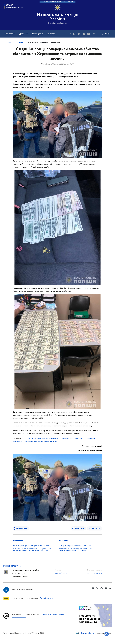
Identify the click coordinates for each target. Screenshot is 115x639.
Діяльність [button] (23, 34)
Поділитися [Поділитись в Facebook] (79, 528)
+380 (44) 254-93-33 (63, 573)
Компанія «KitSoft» (88, 633)
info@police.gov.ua (94, 573)
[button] (12, 566)
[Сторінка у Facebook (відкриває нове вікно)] (74, 34)
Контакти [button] (51, 34)
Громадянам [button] (37, 34)
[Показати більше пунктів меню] (71, 34)
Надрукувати (22, 528)
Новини (20, 42)
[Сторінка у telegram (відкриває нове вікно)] (93, 34)
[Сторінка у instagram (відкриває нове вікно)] (84, 34)
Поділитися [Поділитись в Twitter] (96, 528)
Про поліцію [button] (10, 34)
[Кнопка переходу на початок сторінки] (106, 634)
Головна (10, 42)
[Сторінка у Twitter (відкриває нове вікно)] (79, 34)
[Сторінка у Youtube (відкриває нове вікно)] (88, 34)
